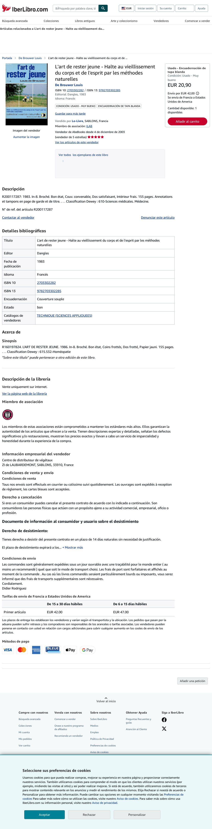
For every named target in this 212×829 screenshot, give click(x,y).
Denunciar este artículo (158, 217)
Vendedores (161, 21)
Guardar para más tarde (70, 113)
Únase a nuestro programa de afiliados (68, 727)
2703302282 (75, 90)
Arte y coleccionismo (124, 21)
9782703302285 (49, 291)
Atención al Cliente (136, 729)
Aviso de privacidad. (105, 802)
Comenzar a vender (197, 21)
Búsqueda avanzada (15, 21)
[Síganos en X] (164, 729)
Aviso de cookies (99, 752)
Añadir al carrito (187, 121)
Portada (7, 58)
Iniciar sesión (146, 8)
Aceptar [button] (44, 814)
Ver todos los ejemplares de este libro (83, 155)
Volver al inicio (106, 701)
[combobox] (75, 8)
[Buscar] (103, 8)
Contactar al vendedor (18, 217)
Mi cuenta (24, 732)
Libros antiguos (85, 21)
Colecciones (51, 21)
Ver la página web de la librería (24, 393)
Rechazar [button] (89, 814)
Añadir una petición (192, 681)
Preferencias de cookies (103, 745)
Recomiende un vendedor (68, 735)
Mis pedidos (25, 738)
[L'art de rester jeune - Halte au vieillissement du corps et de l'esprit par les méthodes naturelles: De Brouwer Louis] (27, 94)
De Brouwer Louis (30, 58)
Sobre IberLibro (98, 719)
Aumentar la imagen (26, 137)
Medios (94, 725)
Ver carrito (24, 745)
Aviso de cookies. (128, 798)
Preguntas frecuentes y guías (138, 721)
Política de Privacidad (102, 738)
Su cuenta (166, 8)
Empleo (94, 732)
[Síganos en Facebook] (164, 720)
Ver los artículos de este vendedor (77, 142)
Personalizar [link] (137, 814)
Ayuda (201, 8)
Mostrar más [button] (74, 547)
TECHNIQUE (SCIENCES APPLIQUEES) (64, 315)
